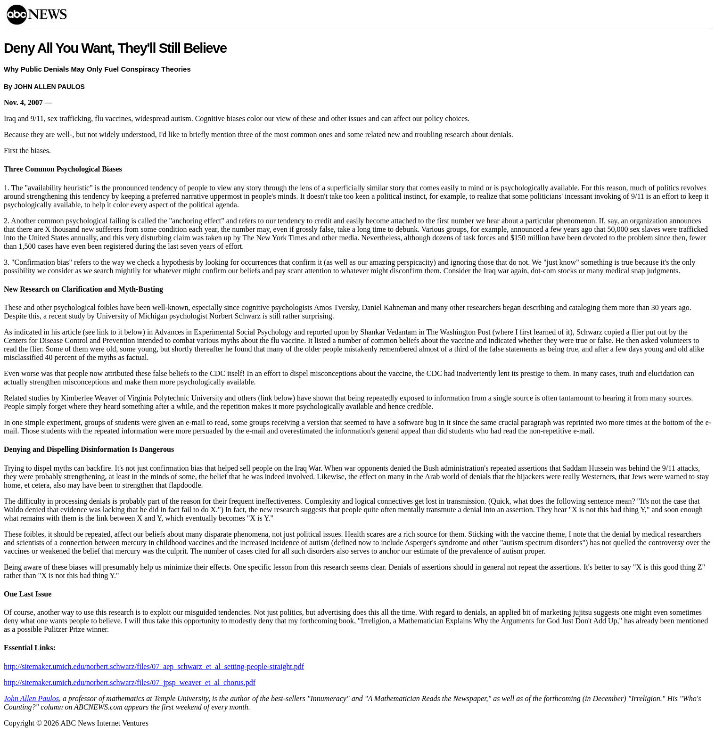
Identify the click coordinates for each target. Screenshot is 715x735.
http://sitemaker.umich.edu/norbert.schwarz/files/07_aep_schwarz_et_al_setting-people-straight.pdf (154, 666)
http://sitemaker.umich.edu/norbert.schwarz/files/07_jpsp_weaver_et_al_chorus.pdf (129, 682)
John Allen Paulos (31, 698)
